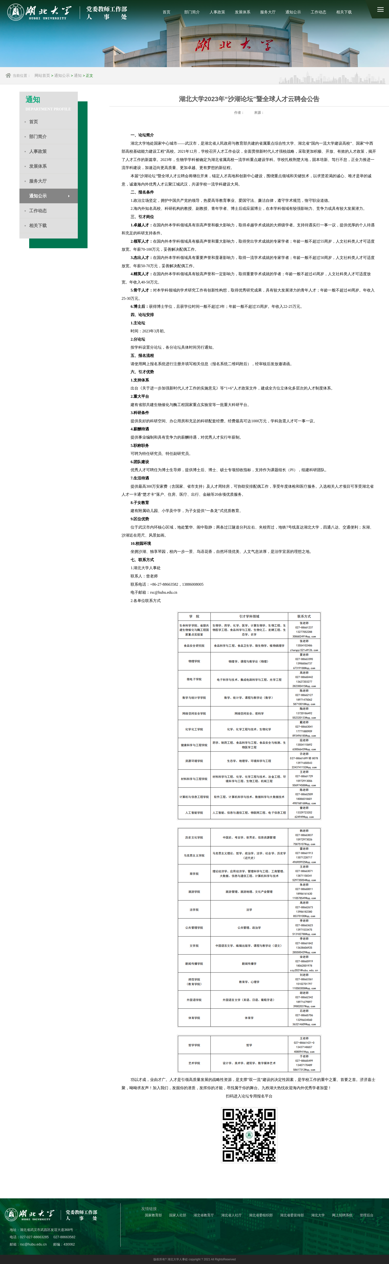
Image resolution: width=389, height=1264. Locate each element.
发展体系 (242, 12)
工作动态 (318, 12)
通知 (78, 75)
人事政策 (217, 12)
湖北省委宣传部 (292, 1215)
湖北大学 (318, 1215)
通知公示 (293, 12)
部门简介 (192, 12)
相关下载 (344, 12)
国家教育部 (153, 1215)
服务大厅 (268, 12)
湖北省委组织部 (261, 1215)
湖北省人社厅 (231, 1215)
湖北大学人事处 (178, 1259)
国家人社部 (177, 1215)
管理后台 (366, 1215)
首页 (166, 12)
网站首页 (42, 75)
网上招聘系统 (342, 1215)
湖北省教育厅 (204, 1215)
